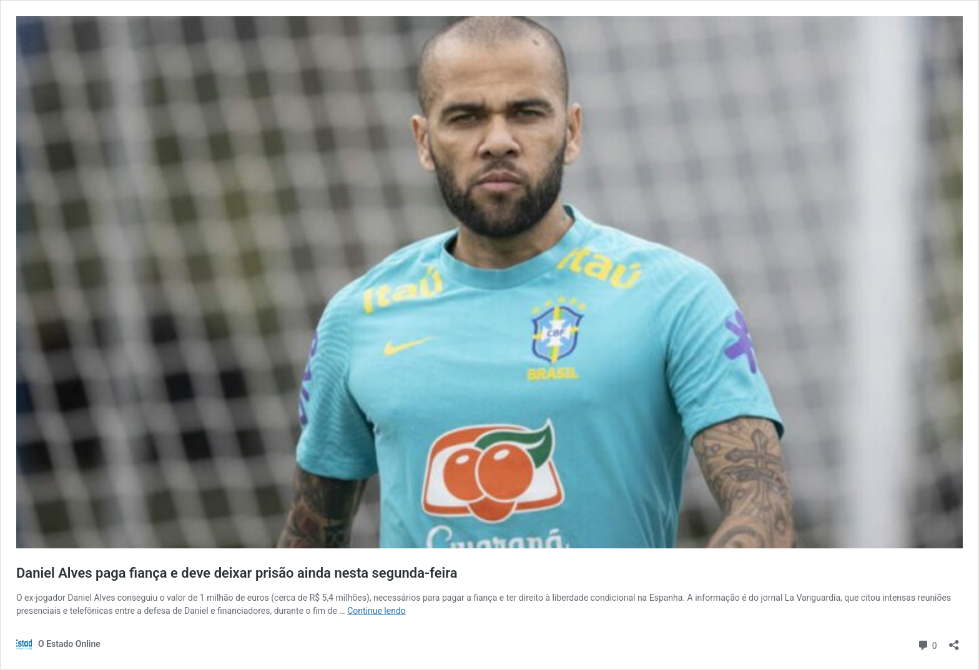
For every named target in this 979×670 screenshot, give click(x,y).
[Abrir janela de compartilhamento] (954, 641)
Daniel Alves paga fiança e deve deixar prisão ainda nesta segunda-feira (237, 573)
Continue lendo (376, 611)
